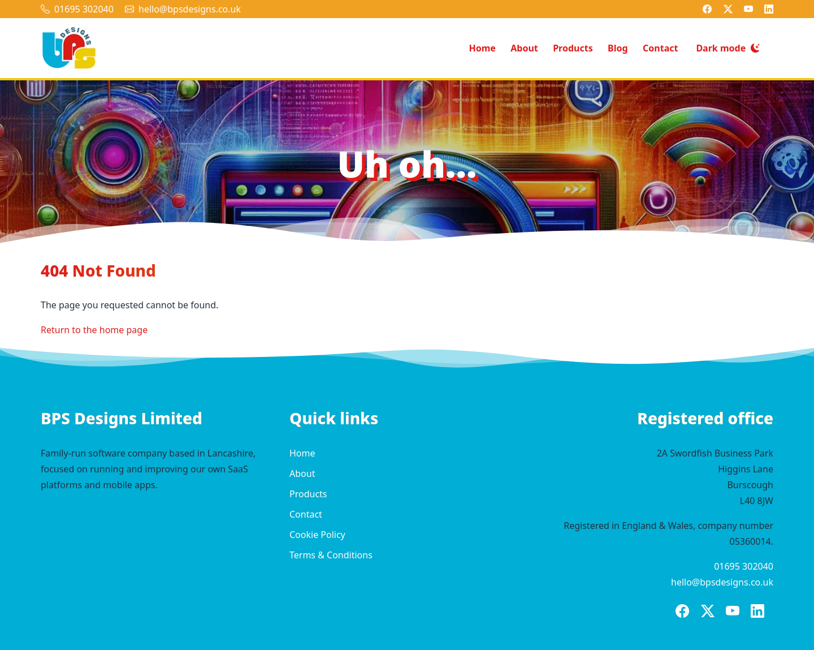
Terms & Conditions (331, 555)
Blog (618, 48)
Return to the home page (94, 330)
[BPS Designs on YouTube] (748, 9)
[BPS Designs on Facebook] (707, 9)
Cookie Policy (317, 534)
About (524, 48)
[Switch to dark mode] (727, 48)
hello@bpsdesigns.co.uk (189, 9)
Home (482, 48)
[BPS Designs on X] (728, 9)
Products (573, 48)
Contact (660, 48)
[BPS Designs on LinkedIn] (768, 9)
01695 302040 (84, 9)
